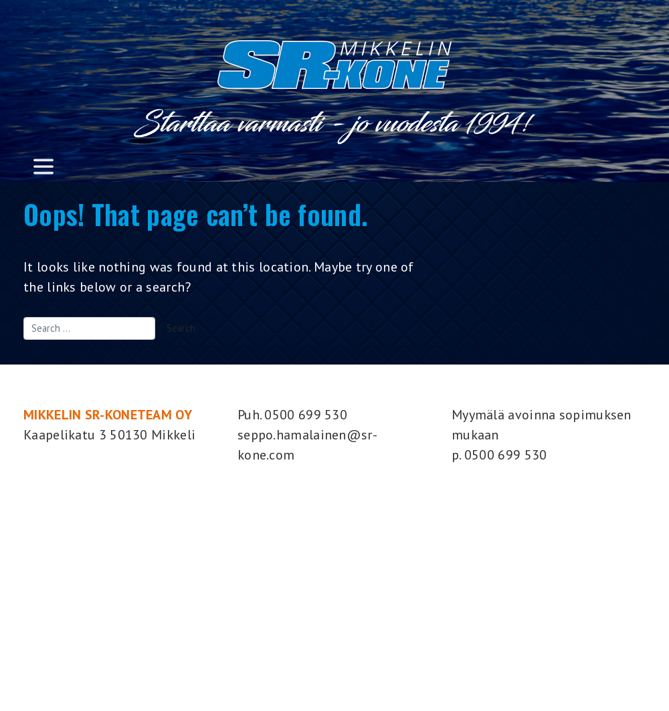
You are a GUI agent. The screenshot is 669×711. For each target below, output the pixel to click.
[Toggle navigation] (43, 166)
